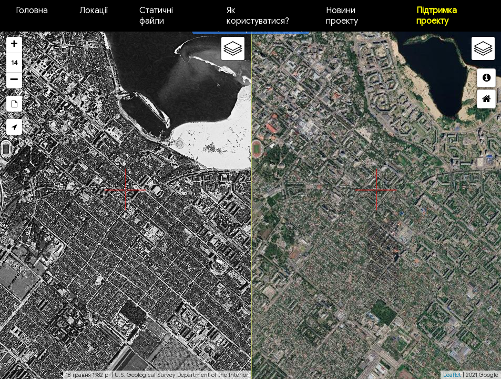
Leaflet (452, 374)
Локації (93, 10)
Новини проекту (342, 15)
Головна (32, 10)
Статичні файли (156, 15)
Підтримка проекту (436, 15)
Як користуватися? (258, 15)
